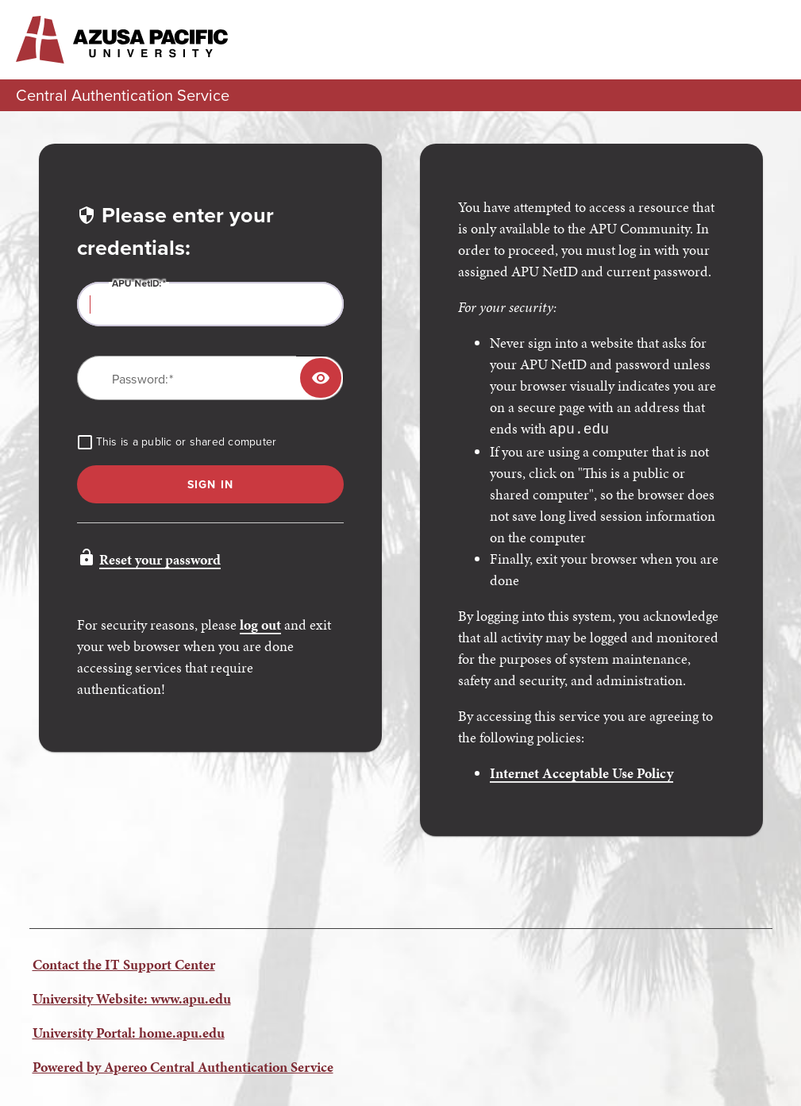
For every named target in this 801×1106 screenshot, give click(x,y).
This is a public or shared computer (186, 442)
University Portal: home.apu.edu (129, 1031)
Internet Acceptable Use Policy (581, 771)
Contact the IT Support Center (124, 963)
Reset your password (160, 559)
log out (260, 624)
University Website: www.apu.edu (132, 997)
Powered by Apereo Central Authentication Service (183, 1065)
